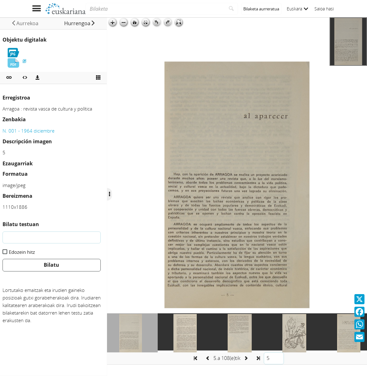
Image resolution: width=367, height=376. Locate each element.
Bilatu (51, 264)
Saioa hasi (324, 9)
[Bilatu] (231, 9)
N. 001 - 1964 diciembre (28, 131)
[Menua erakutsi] (36, 8)
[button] (80, 23)
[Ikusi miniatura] (98, 78)
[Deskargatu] (37, 78)
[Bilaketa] (155, 9)
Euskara (297, 9)
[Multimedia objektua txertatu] (25, 78)
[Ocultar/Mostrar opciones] (109, 194)
